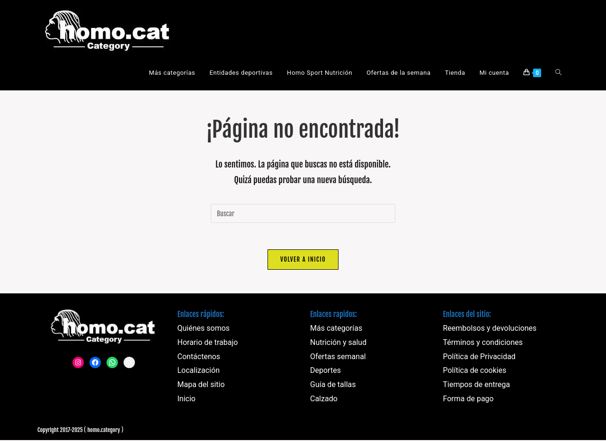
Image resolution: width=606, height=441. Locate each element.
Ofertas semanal (338, 358)
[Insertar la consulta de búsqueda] (303, 213)
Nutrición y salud (338, 344)
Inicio (187, 400)
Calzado (324, 400)
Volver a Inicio (303, 261)
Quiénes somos (204, 330)
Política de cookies (475, 372)
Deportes (325, 372)
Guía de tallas (333, 386)
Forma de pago (468, 400)
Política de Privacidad (479, 358)
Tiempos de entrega (476, 386)
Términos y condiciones (483, 344)
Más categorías (336, 330)
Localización (199, 372)
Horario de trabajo (208, 344)
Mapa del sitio (201, 386)
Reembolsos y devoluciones (490, 330)
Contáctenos (199, 358)
